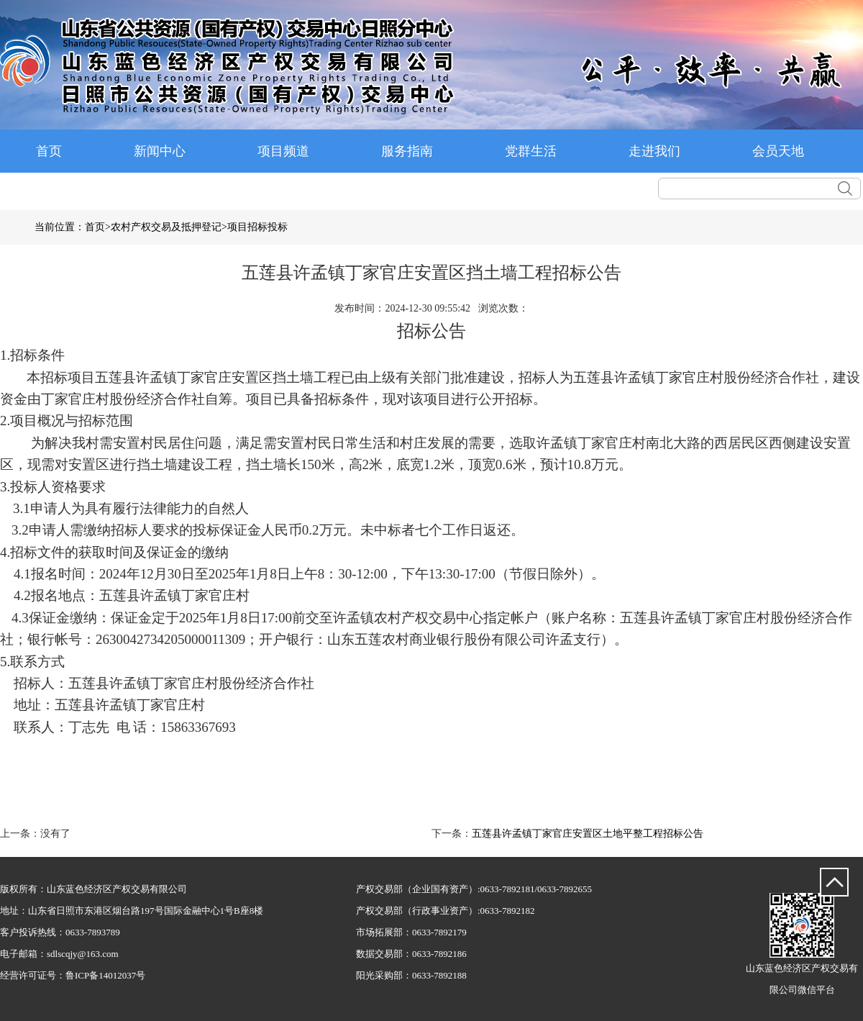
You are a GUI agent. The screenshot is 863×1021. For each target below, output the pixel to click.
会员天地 (778, 151)
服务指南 (407, 151)
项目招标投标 (257, 227)
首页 (49, 151)
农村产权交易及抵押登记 (166, 227)
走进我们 (654, 151)
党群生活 (531, 151)
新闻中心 (160, 151)
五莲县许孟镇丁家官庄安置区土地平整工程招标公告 (587, 833)
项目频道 (283, 151)
